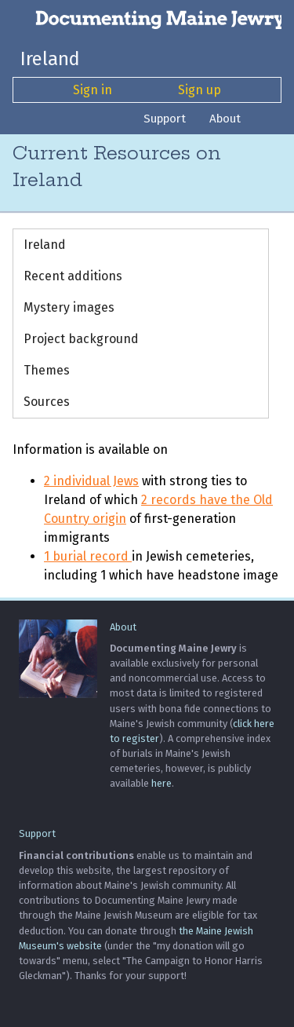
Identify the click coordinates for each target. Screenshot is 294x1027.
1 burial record (88, 556)
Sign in (92, 89)
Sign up (199, 89)
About (225, 118)
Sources (47, 401)
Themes (47, 370)
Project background (81, 338)
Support (164, 118)
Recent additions (73, 276)
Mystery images (69, 307)
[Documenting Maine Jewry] (147, 18)
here (161, 783)
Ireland (50, 59)
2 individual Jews (91, 480)
